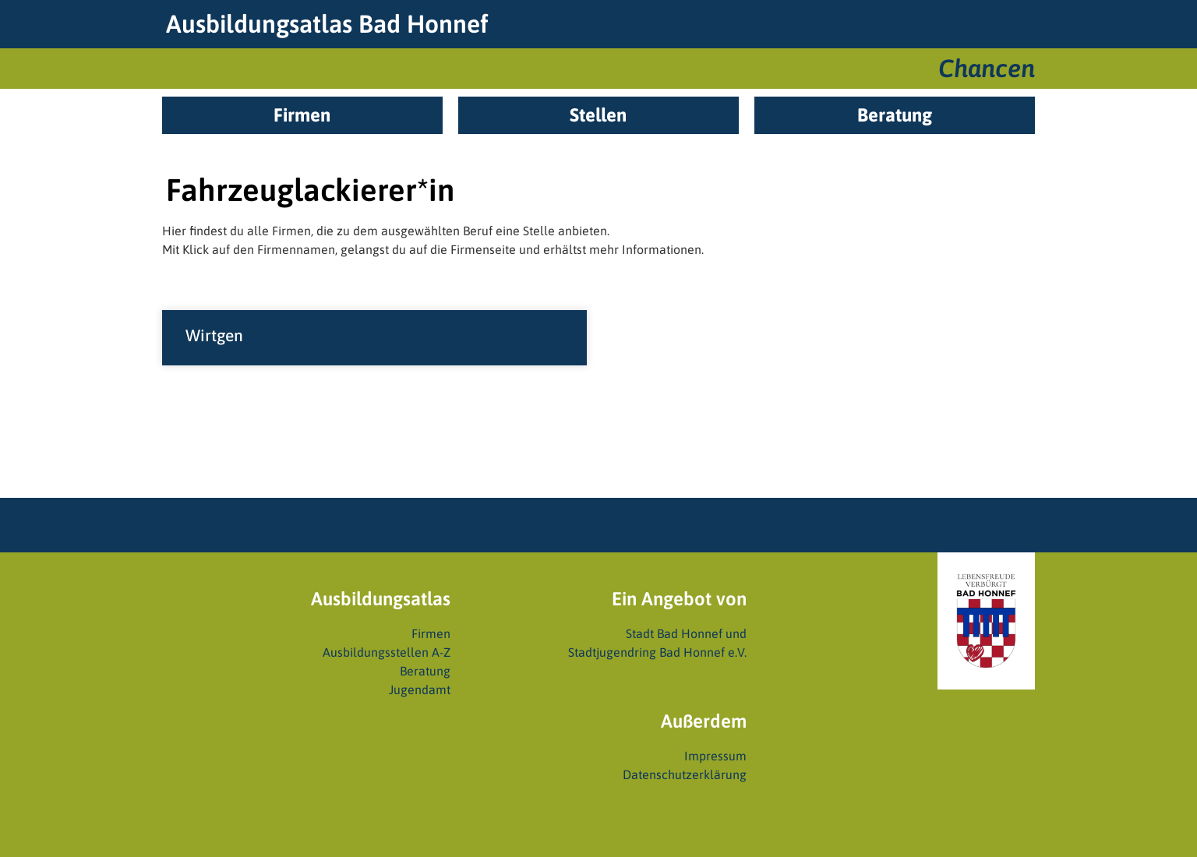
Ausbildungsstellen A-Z (386, 652)
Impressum (715, 756)
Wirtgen (214, 335)
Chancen (986, 68)
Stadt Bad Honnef (674, 633)
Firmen (430, 633)
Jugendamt (419, 689)
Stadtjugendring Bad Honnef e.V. (657, 652)
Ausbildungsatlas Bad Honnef (327, 23)
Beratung (425, 671)
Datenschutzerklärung (685, 774)
